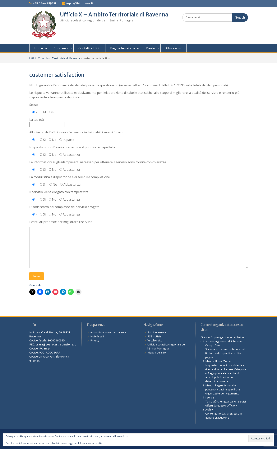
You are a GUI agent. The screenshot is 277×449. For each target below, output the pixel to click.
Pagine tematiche (122, 48)
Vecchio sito (154, 340)
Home (38, 48)
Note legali (97, 336)
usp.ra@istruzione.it (79, 3)
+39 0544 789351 (44, 3)
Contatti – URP (88, 48)
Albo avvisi (173, 48)
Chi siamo (61, 48)
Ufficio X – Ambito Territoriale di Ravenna (114, 14)
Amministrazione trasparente (108, 332)
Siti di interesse (156, 332)
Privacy (94, 340)
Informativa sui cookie (90, 443)
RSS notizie (154, 336)
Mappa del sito (156, 352)
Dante (150, 48)
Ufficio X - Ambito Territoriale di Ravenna (54, 58)
